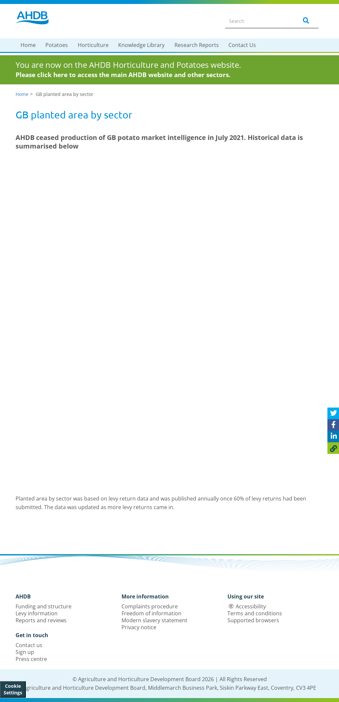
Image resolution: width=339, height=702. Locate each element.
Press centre (31, 659)
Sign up (25, 652)
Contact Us (242, 45)
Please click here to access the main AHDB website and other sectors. (123, 74)
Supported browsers (253, 620)
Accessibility (251, 606)
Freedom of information (151, 613)
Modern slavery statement (154, 620)
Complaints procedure (149, 606)
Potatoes (56, 45)
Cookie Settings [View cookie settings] (13, 689)
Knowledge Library (141, 45)
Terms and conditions (254, 613)
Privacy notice (138, 627)
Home (28, 45)
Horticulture (93, 45)
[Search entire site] (257, 20)
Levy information (37, 613)
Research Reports (196, 45)
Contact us (29, 645)
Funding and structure (44, 606)
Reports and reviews (41, 620)
